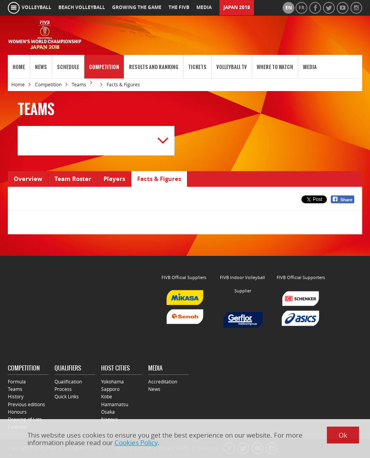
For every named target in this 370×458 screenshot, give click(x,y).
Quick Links (66, 397)
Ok (343, 435)
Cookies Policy (136, 442)
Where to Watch (275, 67)
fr (302, 8)
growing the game (136, 7)
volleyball (36, 7)
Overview (28, 179)
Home (19, 67)
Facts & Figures (159, 179)
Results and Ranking (153, 67)
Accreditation (162, 382)
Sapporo (110, 389)
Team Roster (72, 179)
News (41, 67)
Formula (17, 382)
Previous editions (26, 404)
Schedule (68, 67)
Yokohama (112, 382)
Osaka (108, 412)
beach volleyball (81, 7)
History (16, 397)
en (288, 8)
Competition (104, 67)
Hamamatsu (114, 404)
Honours (17, 412)
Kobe (106, 397)
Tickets (197, 67)
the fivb (179, 7)
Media (310, 67)
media (204, 7)
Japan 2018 (236, 7)
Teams (79, 85)
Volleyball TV (231, 67)
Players (114, 179)
